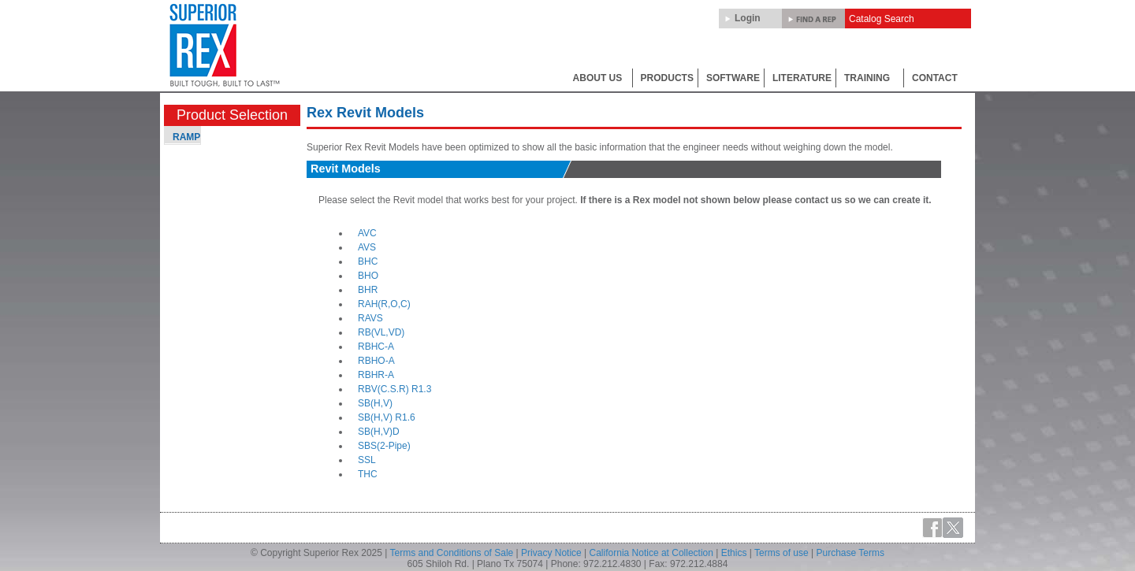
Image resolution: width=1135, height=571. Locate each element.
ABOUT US (598, 77)
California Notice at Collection (651, 552)
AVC (367, 233)
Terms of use (781, 552)
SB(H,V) (375, 403)
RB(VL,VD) (381, 332)
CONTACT (935, 77)
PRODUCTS (667, 77)
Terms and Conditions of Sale (452, 552)
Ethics (734, 552)
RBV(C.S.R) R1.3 (394, 389)
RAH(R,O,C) (384, 304)
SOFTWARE (733, 77)
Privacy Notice (551, 552)
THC (368, 474)
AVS (367, 247)
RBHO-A (376, 360)
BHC (368, 261)
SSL (367, 459)
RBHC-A (376, 346)
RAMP (186, 137)
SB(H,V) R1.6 (386, 417)
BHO (368, 275)
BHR (368, 289)
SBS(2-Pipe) (384, 445)
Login (748, 18)
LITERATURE (802, 77)
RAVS (370, 318)
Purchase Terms (850, 552)
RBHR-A (376, 374)
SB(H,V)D (379, 431)
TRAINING (867, 77)
